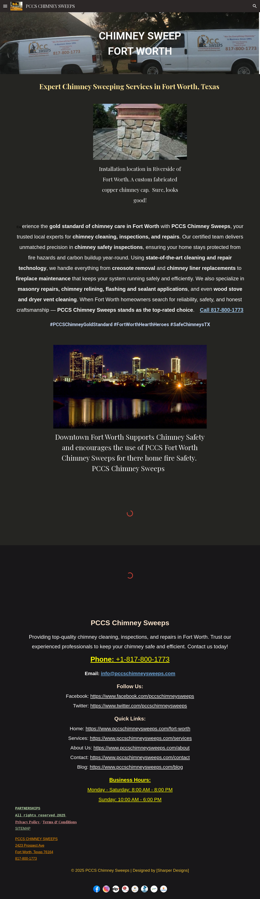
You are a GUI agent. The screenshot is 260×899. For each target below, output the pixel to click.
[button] (5, 6)
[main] (140, 43)
